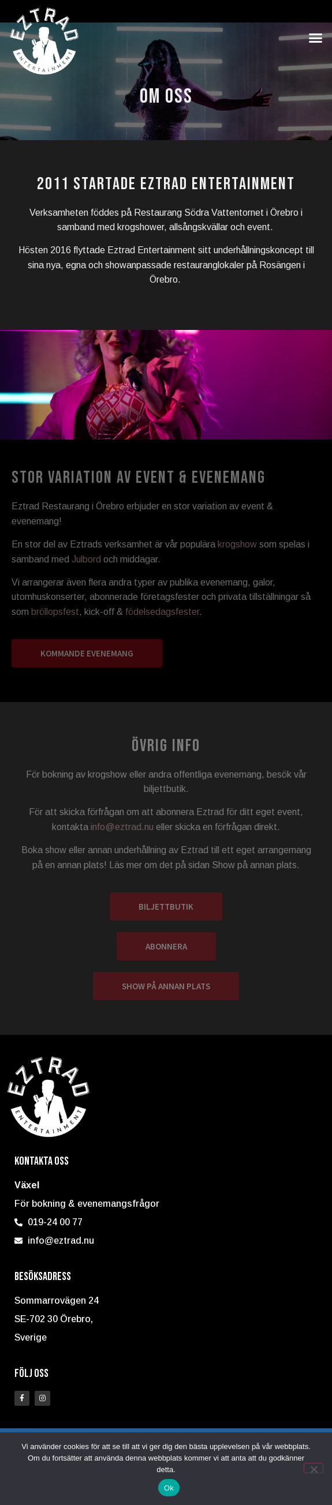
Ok (169, 1488)
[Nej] (313, 1468)
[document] (166, 752)
